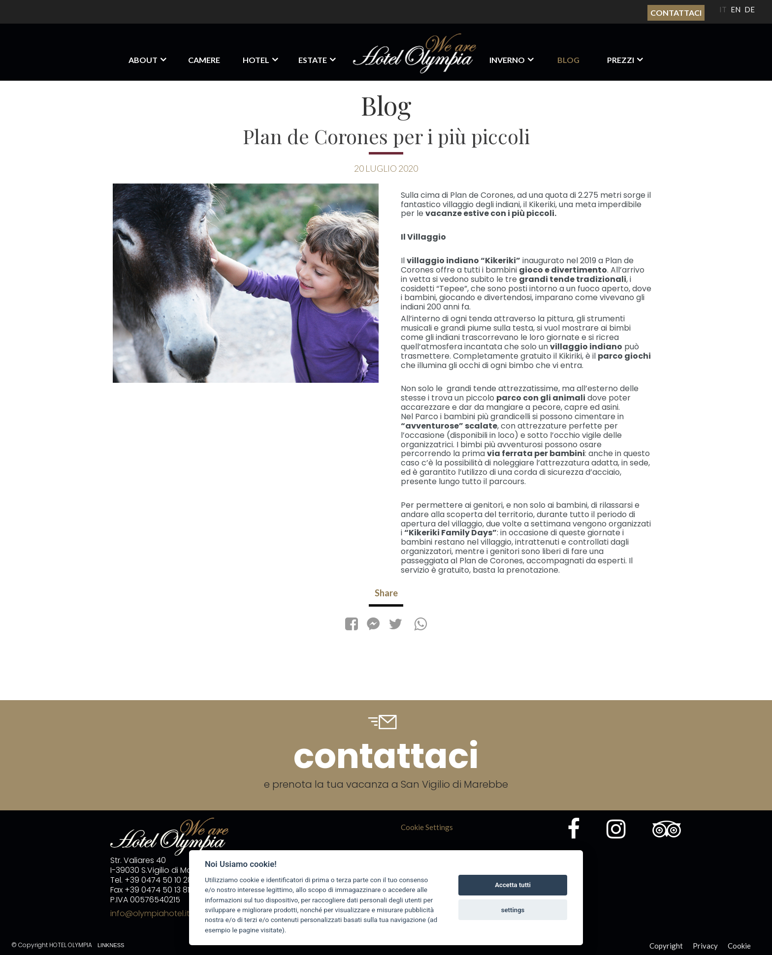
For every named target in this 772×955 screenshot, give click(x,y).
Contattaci (676, 12)
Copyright (666, 945)
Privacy (705, 945)
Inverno (507, 59)
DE (749, 9)
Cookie (739, 945)
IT (723, 9)
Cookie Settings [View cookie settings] (427, 827)
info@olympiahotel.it (150, 913)
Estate (312, 59)
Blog (568, 59)
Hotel (256, 59)
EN (735, 9)
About (143, 59)
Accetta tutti (513, 885)
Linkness (110, 945)
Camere (204, 59)
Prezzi (620, 59)
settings (513, 910)
